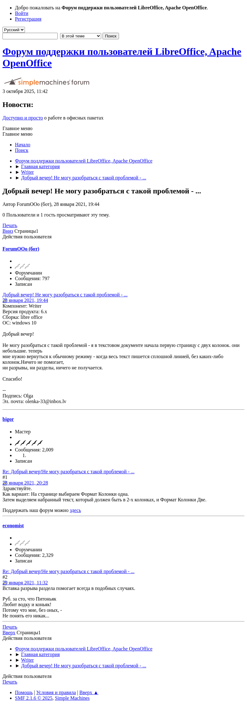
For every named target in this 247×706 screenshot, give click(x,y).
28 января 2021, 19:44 (25, 300)
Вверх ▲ (88, 692)
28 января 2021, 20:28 (25, 482)
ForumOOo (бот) (20, 248)
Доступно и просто (22, 117)
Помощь (24, 692)
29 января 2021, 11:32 (25, 582)
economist (13, 525)
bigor (8, 419)
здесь (75, 510)
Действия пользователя (27, 236)
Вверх (8, 632)
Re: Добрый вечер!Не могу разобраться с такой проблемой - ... (68, 471)
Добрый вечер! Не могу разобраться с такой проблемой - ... (65, 294)
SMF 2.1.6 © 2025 (33, 698)
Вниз (7, 231)
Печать (9, 225)
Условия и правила (56, 692)
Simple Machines (72, 698)
